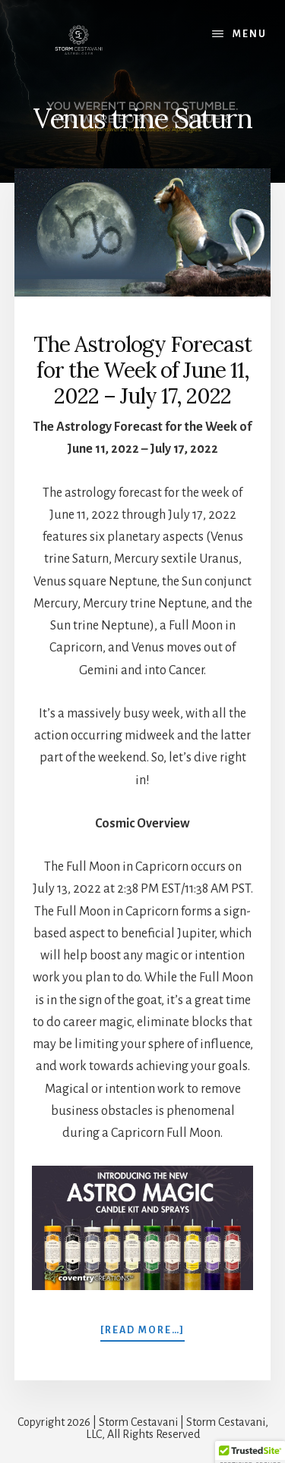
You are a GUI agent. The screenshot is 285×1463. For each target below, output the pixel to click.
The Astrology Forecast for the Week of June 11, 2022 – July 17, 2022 (142, 370)
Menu (250, 34)
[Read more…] (142, 1330)
